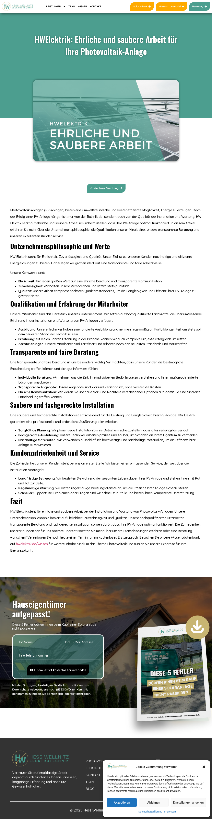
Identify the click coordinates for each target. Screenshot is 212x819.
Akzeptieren (122, 802)
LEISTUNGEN (56, 6)
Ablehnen (153, 802)
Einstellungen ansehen (188, 802)
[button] (204, 767)
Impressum (170, 811)
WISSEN (82, 6)
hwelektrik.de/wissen (32, 544)
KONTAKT (95, 6)
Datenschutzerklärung (150, 811)
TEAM (71, 6)
